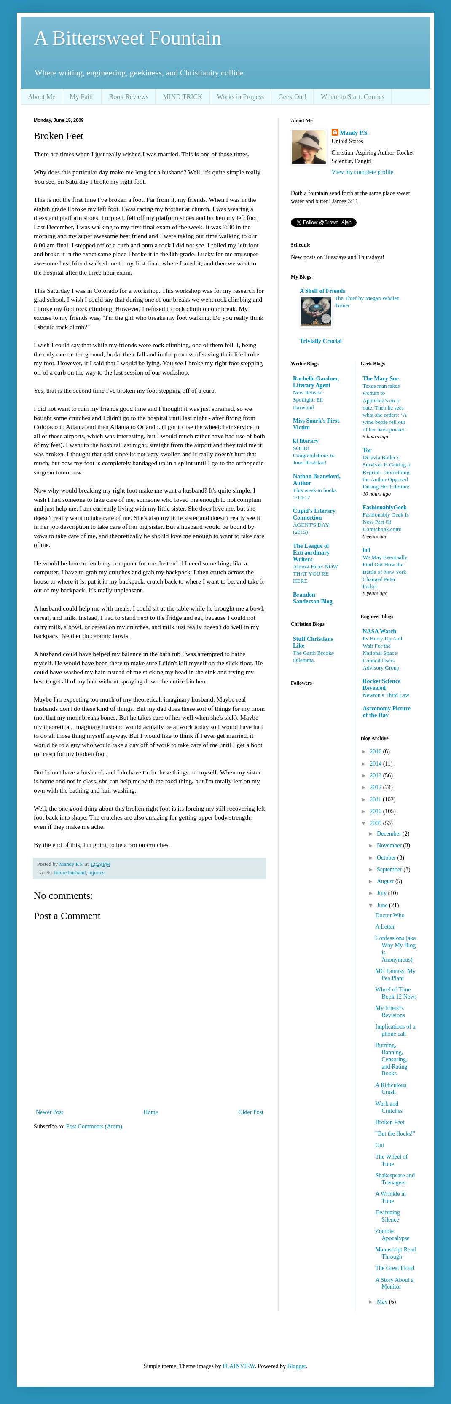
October (387, 858)
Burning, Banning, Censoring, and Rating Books (391, 1059)
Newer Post (49, 1112)
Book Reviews (128, 96)
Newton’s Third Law (386, 695)
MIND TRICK (182, 96)
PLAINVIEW (239, 1366)
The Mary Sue (381, 378)
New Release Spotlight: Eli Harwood (308, 399)
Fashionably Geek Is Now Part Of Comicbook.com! (386, 522)
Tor (367, 450)
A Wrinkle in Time (390, 1197)
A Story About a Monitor (394, 1283)
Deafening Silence (387, 1216)
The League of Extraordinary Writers (311, 553)
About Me (41, 96)
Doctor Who (389, 915)
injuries (97, 873)
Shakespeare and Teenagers (395, 1179)
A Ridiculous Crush (390, 1089)
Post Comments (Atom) (94, 1126)
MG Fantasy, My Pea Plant (395, 974)
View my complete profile (363, 172)
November (390, 845)
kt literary (306, 441)
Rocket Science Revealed (382, 684)
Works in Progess (240, 96)
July (382, 893)
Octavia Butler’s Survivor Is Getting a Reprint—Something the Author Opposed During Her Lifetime (386, 472)
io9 (366, 550)
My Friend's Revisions (390, 1011)
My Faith (82, 96)
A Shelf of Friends (322, 291)
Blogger (296, 1366)
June (383, 905)
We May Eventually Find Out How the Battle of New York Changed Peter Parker (385, 571)
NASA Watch (379, 631)
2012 (376, 787)
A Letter (385, 927)
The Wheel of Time (391, 1160)
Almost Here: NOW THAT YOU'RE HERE (315, 573)
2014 (376, 764)
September (390, 869)
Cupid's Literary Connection (314, 514)
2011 (376, 799)
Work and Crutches (389, 1107)
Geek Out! (292, 96)
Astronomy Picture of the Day (387, 711)
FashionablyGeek (385, 507)
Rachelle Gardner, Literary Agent (316, 382)
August (386, 881)
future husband (70, 873)
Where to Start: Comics (352, 96)
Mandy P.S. (354, 133)
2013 (376, 775)
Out (379, 1145)
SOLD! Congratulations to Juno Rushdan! (314, 455)
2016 (376, 751)
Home (151, 1112)
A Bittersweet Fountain (127, 38)
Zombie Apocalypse (392, 1234)
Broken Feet (389, 1122)
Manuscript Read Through (395, 1253)
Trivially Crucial (321, 341)
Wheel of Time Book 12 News (395, 993)
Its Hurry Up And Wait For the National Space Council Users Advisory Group (382, 653)
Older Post (251, 1112)
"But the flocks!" (395, 1134)
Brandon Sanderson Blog (313, 598)
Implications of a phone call (395, 1030)
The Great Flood (394, 1268)
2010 (376, 811)
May (383, 1302)
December (390, 834)
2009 (376, 823)
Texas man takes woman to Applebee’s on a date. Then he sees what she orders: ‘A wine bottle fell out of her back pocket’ (385, 408)
